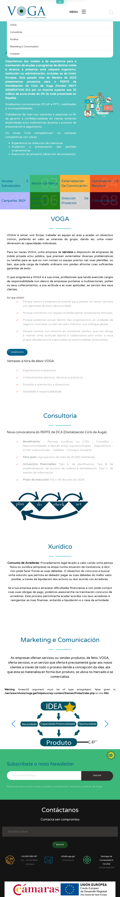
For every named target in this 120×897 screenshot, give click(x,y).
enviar (97, 775)
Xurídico (14, 39)
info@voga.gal (68, 856)
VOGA (13, 25)
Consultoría (16, 32)
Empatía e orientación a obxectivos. (46, 384)
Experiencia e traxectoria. (40, 370)
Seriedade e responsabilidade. (42, 391)
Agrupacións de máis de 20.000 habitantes (59, 457)
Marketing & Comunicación (24, 46)
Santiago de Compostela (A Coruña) (106, 860)
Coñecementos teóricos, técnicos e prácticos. (53, 377)
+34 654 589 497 (29, 856)
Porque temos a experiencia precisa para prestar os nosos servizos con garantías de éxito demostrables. (68, 304)
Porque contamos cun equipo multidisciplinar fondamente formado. (68, 313)
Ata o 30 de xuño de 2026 (53, 479)
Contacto (15, 54)
